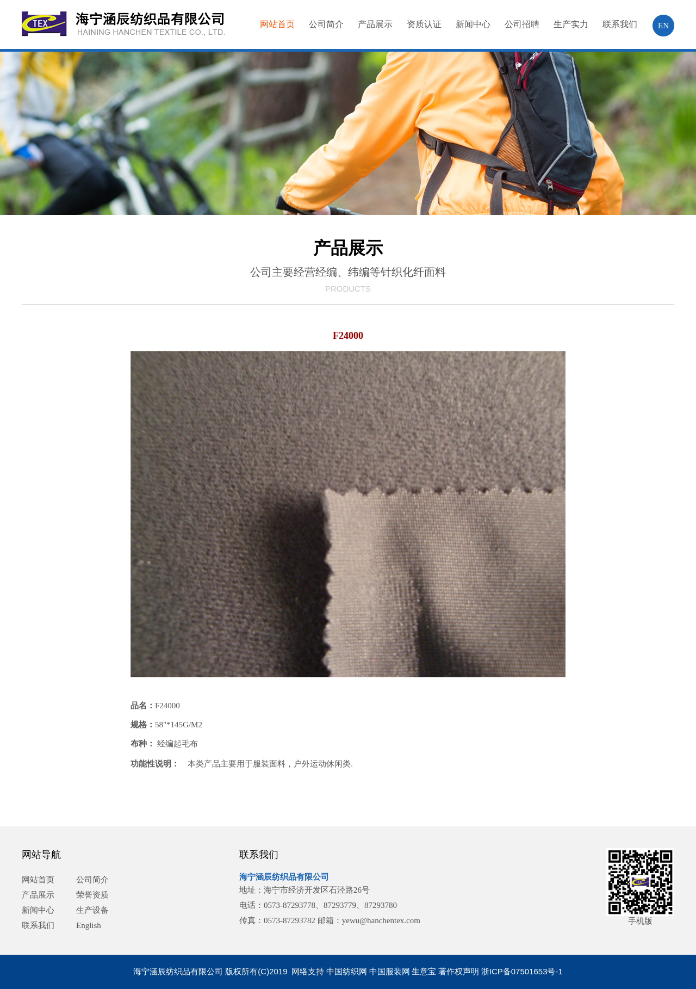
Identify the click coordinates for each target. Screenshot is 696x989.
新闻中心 (473, 24)
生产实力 (571, 24)
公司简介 (326, 24)
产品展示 (375, 24)
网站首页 (277, 24)
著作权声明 (458, 971)
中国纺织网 (346, 971)
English (88, 925)
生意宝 (424, 971)
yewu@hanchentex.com (381, 920)
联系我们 (619, 24)
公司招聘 (522, 24)
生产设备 (92, 910)
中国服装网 (389, 971)
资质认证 (424, 24)
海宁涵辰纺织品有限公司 (284, 877)
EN (663, 25)
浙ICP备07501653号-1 (522, 971)
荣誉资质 (92, 895)
